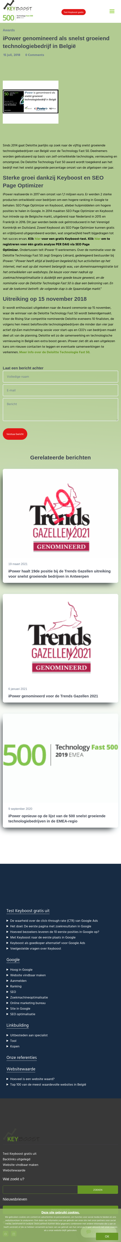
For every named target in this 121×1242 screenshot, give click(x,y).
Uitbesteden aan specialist (29, 1035)
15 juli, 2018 (12, 54)
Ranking (16, 986)
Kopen (14, 1046)
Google (13, 959)
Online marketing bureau (27, 1002)
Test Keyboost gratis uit (28, 910)
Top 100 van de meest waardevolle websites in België (48, 1084)
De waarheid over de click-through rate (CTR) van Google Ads (54, 920)
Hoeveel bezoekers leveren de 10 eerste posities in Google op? (54, 931)
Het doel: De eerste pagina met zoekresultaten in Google (50, 926)
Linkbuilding (17, 1025)
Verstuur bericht (15, 434)
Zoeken (97, 1190)
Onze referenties (21, 1057)
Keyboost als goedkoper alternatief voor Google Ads (47, 942)
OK (107, 1236)
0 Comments (34, 54)
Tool (13, 1040)
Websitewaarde (20, 1069)
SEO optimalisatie (22, 1013)
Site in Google (20, 1008)
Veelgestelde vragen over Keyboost (35, 948)
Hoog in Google (21, 969)
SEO (13, 991)
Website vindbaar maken (28, 975)
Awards (9, 30)
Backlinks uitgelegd (16, 1159)
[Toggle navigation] (112, 11)
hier (38, 238)
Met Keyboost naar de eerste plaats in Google (43, 937)
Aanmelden (18, 980)
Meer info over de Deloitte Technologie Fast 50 (54, 352)
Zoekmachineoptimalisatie (29, 997)
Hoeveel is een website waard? (32, 1078)
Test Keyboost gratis (74, 12)
